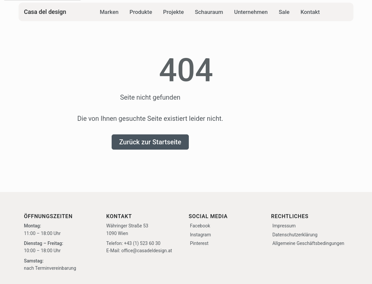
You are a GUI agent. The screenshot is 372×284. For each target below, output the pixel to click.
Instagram (200, 234)
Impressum (283, 226)
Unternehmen (251, 12)
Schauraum (209, 12)
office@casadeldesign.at (146, 251)
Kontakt (310, 12)
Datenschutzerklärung (294, 234)
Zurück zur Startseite (150, 142)
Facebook (200, 226)
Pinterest (199, 243)
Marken (109, 12)
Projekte (173, 12)
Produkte (141, 12)
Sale (284, 12)
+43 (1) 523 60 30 (142, 243)
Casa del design (45, 11)
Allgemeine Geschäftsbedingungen (308, 243)
